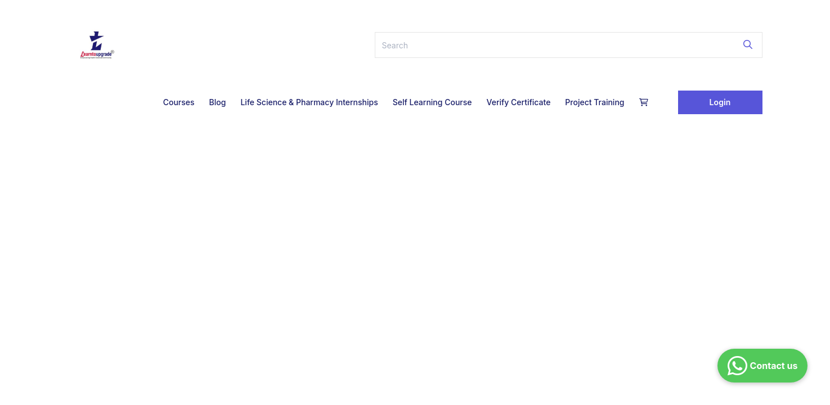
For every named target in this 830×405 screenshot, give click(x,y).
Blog (217, 102)
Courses (179, 102)
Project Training (594, 102)
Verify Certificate (518, 102)
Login (720, 102)
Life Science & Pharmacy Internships (309, 102)
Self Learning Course (432, 102)
